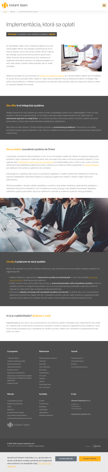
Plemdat (42, 379)
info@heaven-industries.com (81, 414)
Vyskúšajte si (43, 410)
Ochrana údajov (39, 446)
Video (9, 407)
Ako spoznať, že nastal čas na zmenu (19, 418)
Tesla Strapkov (44, 373)
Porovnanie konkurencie (79, 367)
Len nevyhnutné (66, 459)
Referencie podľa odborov (48, 358)
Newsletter (42, 407)
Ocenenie (42, 361)
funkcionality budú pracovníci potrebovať (35, 162)
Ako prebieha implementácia (17, 415)
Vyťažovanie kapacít (14, 367)
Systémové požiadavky (15, 404)
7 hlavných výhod (13, 358)
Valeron (42, 381)
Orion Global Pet (44, 367)
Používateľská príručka (15, 401)
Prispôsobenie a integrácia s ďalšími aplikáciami (19, 379)
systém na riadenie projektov (52, 76)
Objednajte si (43, 412)
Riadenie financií (12, 370)
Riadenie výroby (12, 383)
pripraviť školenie (91, 165)
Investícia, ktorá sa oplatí (15, 412)
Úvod (5, 12)
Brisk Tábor (43, 370)
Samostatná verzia (77, 361)
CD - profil (42, 376)
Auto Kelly (42, 364)
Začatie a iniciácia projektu (16, 361)
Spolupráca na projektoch (16, 373)
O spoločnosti (43, 404)
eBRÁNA (30, 446)
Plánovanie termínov (14, 364)
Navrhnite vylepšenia (46, 415)
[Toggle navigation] (104, 5)
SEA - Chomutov (44, 387)
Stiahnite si (10, 410)
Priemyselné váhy (45, 384)
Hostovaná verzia (77, 358)
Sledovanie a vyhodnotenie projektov (19, 376)
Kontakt (41, 401)
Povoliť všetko (90, 459)
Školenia (74, 364)
